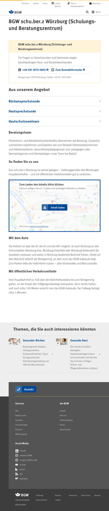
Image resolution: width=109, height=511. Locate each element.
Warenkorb (96, 3)
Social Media (22, 443)
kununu (20, 469)
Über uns (63, 415)
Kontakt (36, 3)
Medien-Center (20, 415)
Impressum (73, 495)
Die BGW (64, 403)
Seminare (18, 429)
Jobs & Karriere (65, 429)
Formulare (19, 420)
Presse (45, 3)
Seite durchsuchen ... (87, 12)
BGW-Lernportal (21, 434)
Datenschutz (85, 495)
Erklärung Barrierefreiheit (41, 497)
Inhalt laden (58, 207)
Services (19, 403)
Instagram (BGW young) (26, 460)
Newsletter (21, 478)
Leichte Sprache (58, 4)
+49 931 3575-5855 (34, 70)
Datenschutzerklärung (39, 226)
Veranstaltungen (21, 424)
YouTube (20, 464)
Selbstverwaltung (66, 420)
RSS (18, 474)
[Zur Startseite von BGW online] (15, 12)
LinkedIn (20, 450)
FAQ (16, 410)
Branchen (25, 3)
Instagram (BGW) (23, 455)
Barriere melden (58, 497)
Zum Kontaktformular (68, 70)
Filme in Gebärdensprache (77, 4)
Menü (98, 12)
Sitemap (97, 495)
